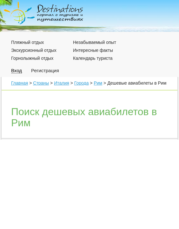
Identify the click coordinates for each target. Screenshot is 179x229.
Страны (41, 83)
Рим (98, 83)
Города (81, 83)
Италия (61, 83)
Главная (19, 83)
